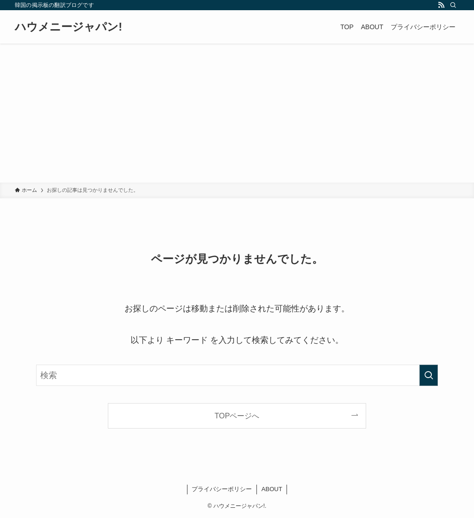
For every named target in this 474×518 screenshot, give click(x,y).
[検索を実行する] (428, 375)
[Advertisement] (237, 113)
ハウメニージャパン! (68, 26)
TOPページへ (237, 415)
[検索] (453, 5)
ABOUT (272, 489)
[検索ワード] (237, 375)
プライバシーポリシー (222, 489)
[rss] (441, 5)
